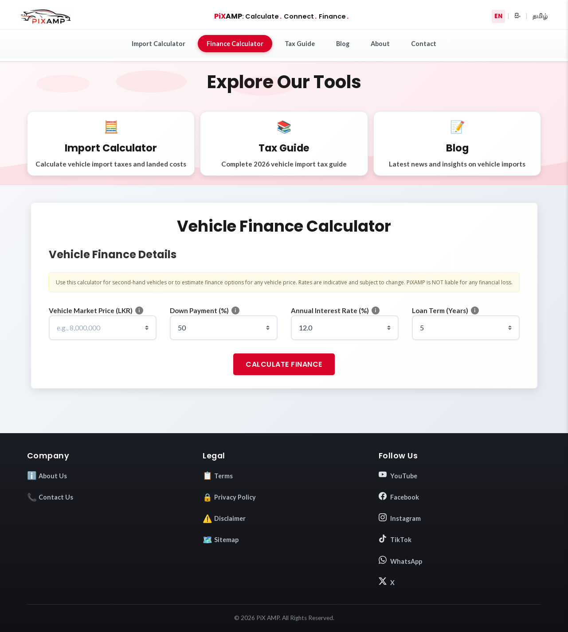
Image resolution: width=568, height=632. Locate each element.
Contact (423, 43)
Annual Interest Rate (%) (330, 310)
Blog (342, 43)
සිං (517, 16)
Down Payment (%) (199, 310)
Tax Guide (300, 43)
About (380, 43)
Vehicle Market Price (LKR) (91, 310)
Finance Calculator (235, 43)
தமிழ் (540, 16)
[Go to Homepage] (45, 16)
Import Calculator (158, 43)
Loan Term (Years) (440, 310)
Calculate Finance (284, 364)
